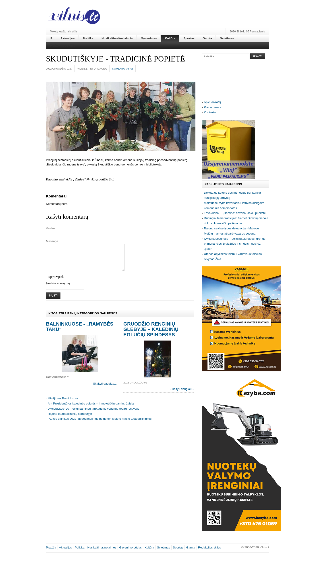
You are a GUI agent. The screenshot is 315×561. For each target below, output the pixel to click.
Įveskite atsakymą (58, 288)
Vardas (50, 228)
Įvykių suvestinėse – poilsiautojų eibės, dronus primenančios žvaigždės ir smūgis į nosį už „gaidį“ (234, 244)
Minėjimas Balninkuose (63, 403)
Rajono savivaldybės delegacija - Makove (231, 228)
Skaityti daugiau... (105, 389)
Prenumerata (212, 107)
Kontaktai (210, 112)
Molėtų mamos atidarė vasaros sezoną (229, 233)
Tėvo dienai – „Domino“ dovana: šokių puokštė (235, 213)
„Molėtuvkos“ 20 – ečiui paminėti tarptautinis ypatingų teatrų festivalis (93, 414)
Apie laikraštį (212, 102)
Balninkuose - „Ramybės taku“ (79, 331)
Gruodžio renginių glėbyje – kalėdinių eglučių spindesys (150, 334)
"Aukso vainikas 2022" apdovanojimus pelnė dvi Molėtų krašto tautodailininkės (99, 424)
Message (52, 241)
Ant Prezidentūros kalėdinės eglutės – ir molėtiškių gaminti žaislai (91, 409)
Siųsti (53, 301)
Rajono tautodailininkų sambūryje (70, 419)
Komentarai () (122, 68)
